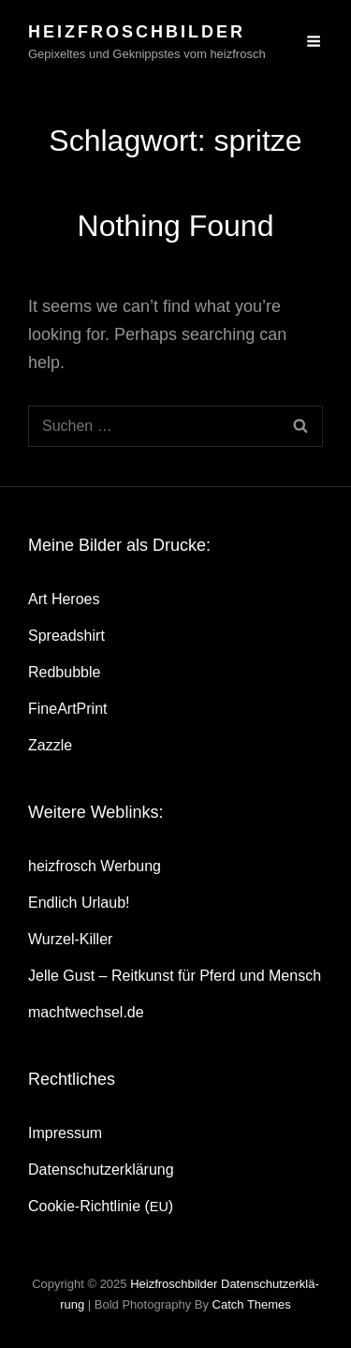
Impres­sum (65, 1133)
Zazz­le (50, 745)
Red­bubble (64, 672)
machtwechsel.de (86, 1012)
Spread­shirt (66, 636)
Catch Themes (251, 1304)
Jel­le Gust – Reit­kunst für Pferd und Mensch (174, 976)
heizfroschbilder (136, 31)
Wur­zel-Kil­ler (70, 939)
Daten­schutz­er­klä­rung (101, 1170)
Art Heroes (63, 599)
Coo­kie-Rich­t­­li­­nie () (100, 1206)
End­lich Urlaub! (79, 903)
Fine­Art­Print (67, 709)
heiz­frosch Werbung (94, 866)
